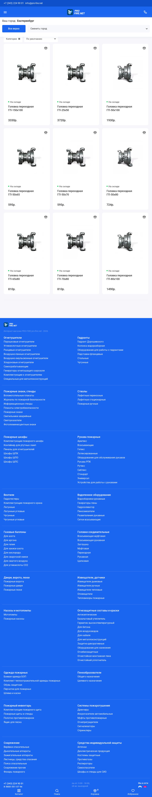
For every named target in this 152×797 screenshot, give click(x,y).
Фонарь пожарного (14, 771)
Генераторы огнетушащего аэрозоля (24, 370)
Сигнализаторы (86, 726)
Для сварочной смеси (16, 556)
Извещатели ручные (88, 585)
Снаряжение (12, 742)
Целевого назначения (89, 680)
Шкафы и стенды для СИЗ (91, 771)
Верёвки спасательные (16, 747)
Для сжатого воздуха (16, 561)
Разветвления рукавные (90, 515)
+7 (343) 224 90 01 (14, 3)
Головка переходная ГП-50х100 (119, 108)
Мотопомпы (10, 614)
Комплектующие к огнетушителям (23, 374)
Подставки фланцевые (90, 354)
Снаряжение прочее (15, 767)
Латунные (9, 507)
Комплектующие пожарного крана (23, 503)
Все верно (13, 28)
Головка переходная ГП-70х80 (70, 277)
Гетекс (81, 449)
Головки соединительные (93, 532)
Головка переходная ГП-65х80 (21, 277)
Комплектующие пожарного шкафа (23, 441)
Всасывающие (85, 445)
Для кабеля (83, 635)
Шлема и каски (12, 693)
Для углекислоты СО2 (16, 565)
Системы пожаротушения (93, 705)
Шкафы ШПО (11, 457)
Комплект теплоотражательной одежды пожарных (32, 680)
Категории (13, 39)
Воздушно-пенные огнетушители (22, 354)
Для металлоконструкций (91, 639)
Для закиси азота (13, 548)
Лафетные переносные (90, 395)
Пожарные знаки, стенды (20, 391)
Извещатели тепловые (89, 589)
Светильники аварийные (17, 416)
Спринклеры (84, 730)
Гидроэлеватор (85, 507)
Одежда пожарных (16, 672)
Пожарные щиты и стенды (18, 713)
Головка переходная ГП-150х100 (21, 108)
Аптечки (82, 747)
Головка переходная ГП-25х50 (70, 108)
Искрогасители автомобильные (95, 713)
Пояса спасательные (15, 763)
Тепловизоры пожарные (90, 598)
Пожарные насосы (14, 618)
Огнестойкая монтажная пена (94, 656)
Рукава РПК (84, 461)
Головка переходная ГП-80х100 (119, 277)
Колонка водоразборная (91, 345)
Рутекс (81, 465)
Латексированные (87, 453)
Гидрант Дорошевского (90, 341)
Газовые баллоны (15, 532)
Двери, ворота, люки (17, 577)
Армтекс (82, 441)
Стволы (82, 391)
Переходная (84, 552)
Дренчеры (83, 709)
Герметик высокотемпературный (95, 622)
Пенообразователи (89, 672)
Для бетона (83, 627)
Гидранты (83, 337)
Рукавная (82, 556)
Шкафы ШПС (11, 461)
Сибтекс (81, 470)
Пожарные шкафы (15, 436)
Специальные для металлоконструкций (26, 379)
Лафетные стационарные (91, 399)
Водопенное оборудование (94, 494)
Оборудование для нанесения (94, 647)
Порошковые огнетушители (19, 341)
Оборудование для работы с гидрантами (100, 350)
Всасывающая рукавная (91, 540)
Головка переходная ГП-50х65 (21, 192)
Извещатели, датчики (91, 577)
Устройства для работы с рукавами (97, 482)
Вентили (9, 494)
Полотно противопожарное (19, 718)
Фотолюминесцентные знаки (20, 424)
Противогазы (84, 759)
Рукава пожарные (88, 436)
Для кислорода (12, 552)
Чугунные (82, 362)
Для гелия (9, 544)
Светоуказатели (13, 420)
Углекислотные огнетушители (20, 345)
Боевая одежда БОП (15, 676)
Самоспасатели (86, 767)
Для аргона (10, 540)
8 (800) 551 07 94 (13, 786)
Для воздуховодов (87, 631)
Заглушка (82, 544)
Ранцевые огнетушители (17, 350)
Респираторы (84, 763)
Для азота (9, 536)
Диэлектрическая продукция (93, 751)
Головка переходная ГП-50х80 (119, 192)
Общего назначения (88, 676)
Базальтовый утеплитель (91, 618)
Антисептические (87, 614)
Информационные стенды (18, 403)
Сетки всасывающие (88, 519)
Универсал (83, 478)
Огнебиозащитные (87, 651)
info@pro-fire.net (34, 3)
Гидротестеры (11, 498)
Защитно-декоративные (90, 643)
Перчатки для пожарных (17, 689)
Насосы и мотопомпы (17, 610)
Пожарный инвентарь (17, 705)
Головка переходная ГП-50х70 (70, 192)
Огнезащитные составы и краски (98, 610)
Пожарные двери (13, 585)
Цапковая (83, 561)
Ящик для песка (13, 722)
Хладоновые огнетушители (19, 362)
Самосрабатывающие (16, 366)
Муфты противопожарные (92, 718)
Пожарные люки (13, 589)
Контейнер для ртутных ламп (20, 445)
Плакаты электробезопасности (21, 407)
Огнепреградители (87, 722)
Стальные (82, 358)
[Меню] (5, 12)
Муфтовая (83, 548)
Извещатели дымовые (89, 581)
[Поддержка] (145, 12)
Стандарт (82, 474)
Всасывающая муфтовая (91, 536)
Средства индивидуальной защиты (99, 742)
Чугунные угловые (14, 519)
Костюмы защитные (88, 755)
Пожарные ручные (87, 403)
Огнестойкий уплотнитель (91, 660)
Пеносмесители (86, 511)
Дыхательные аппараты (17, 751)
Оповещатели (84, 594)
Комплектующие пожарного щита (22, 709)
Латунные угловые (14, 511)
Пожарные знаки (13, 412)
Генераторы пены (87, 503)
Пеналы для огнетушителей (19, 449)
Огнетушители (13, 337)
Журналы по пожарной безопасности (24, 399)
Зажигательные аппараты (18, 755)
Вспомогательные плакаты (19, 395)
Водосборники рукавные (91, 498)
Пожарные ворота (14, 581)
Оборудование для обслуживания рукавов (101, 457)
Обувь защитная (13, 684)
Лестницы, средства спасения (20, 759)
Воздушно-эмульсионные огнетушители (26, 358)
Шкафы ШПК (11, 453)
